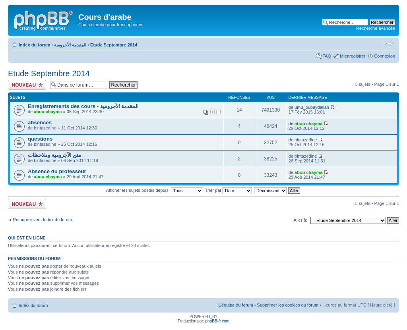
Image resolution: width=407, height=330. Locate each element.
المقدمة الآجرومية (70, 44)
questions (40, 139)
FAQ (326, 56)
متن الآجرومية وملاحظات (54, 155)
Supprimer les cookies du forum (288, 305)
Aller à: (300, 220)
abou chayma (48, 111)
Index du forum (34, 44)
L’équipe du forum (235, 305)
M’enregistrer (352, 56)
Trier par (228, 190)
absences (40, 122)
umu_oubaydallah (312, 107)
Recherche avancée (375, 28)
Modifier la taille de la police (389, 43)
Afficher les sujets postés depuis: (154, 190)
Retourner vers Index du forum (42, 219)
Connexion (384, 56)
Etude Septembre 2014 (113, 44)
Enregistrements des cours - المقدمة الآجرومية (83, 106)
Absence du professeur (57, 171)
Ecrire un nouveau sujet (27, 85)
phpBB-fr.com (217, 321)
